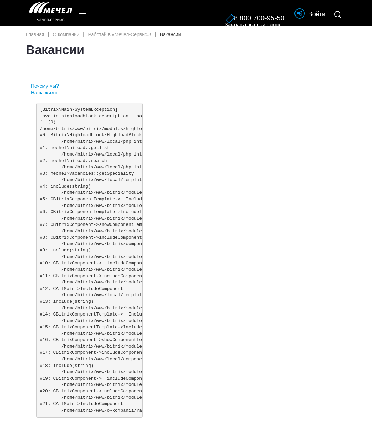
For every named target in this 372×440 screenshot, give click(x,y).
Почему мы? (45, 86)
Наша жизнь (44, 93)
